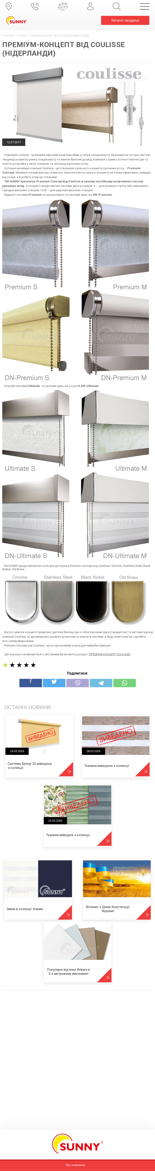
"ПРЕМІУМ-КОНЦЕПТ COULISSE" (109, 654)
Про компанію (75, 1165)
